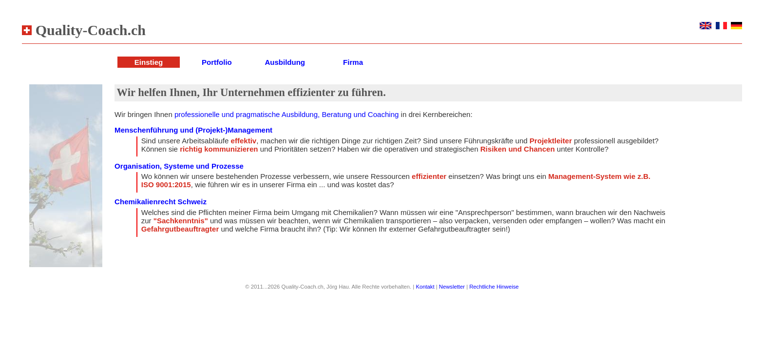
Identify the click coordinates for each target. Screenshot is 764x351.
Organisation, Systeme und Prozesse (179, 166)
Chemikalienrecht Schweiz (161, 201)
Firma (353, 62)
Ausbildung (285, 62)
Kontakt (425, 287)
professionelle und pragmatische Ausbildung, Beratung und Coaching (286, 114)
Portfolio (217, 62)
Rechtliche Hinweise (493, 287)
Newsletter (452, 287)
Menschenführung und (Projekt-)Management (193, 130)
